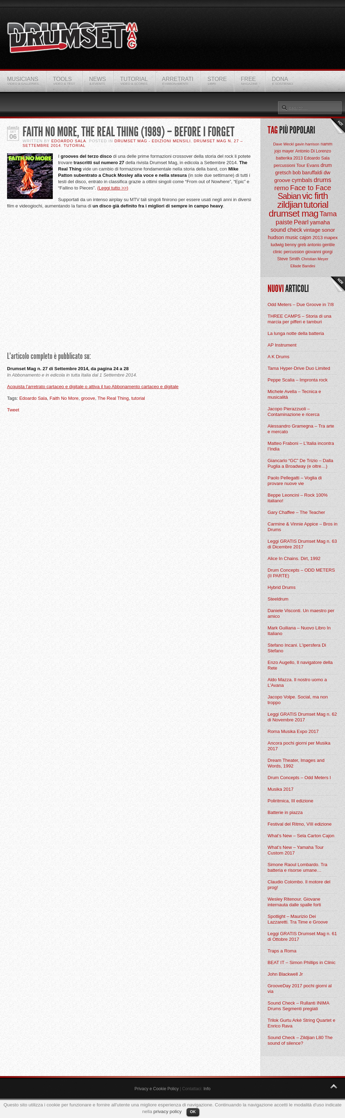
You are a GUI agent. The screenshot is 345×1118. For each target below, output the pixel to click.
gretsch (283, 172)
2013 (318, 237)
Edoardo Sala (68, 141)
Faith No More (64, 398)
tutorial (138, 398)
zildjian (289, 204)
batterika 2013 (289, 158)
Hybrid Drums (281, 587)
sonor (328, 230)
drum (326, 165)
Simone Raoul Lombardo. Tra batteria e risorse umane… (297, 867)
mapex (331, 237)
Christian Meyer (314, 259)
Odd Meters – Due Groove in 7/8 (301, 304)
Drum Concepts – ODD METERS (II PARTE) (301, 572)
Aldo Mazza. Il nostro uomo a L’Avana (297, 682)
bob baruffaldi (307, 172)
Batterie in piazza (285, 812)
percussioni (284, 165)
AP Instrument (282, 345)
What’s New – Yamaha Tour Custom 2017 (296, 850)
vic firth (315, 196)
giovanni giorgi (318, 251)
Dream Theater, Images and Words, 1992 (296, 763)
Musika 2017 (281, 789)
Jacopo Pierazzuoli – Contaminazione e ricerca (293, 411)
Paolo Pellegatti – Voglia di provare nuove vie (295, 480)
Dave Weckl (283, 144)
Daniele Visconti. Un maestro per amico (301, 613)
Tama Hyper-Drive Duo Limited (299, 368)
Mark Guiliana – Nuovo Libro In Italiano (299, 630)
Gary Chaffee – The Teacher (296, 512)
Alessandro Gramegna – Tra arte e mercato (301, 428)
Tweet (13, 409)
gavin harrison (307, 144)
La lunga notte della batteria (296, 333)
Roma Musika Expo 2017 (293, 731)
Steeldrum (278, 599)
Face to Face (310, 188)
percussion (294, 251)
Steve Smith (288, 258)
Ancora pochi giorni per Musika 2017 (299, 745)
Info (207, 1088)
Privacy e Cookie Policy (156, 1088)
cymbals (302, 180)
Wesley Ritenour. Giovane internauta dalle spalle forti (294, 901)
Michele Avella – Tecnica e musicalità (294, 394)
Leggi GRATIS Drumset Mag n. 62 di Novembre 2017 (302, 717)
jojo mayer (284, 151)
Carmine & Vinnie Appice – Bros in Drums (302, 526)
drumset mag (293, 213)
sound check (286, 230)
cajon (305, 237)
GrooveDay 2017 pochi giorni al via (300, 988)
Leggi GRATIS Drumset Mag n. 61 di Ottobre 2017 (302, 936)
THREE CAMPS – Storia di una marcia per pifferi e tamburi (299, 318)
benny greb (295, 244)
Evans (313, 165)
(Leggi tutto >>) (112, 188)
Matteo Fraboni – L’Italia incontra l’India (301, 446)
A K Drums (278, 356)
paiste (284, 222)
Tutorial (75, 145)
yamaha (320, 222)
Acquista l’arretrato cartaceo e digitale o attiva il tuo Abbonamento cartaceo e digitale (92, 386)
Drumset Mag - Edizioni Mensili (152, 141)
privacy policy (167, 1111)
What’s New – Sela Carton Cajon (301, 835)
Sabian (289, 196)
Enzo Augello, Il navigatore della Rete (300, 665)
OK (193, 1112)
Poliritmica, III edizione (290, 800)
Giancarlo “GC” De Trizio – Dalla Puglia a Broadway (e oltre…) (300, 463)
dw (327, 172)
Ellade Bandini (302, 266)
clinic (277, 251)
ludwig (277, 244)
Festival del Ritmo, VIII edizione (300, 824)
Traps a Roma (282, 951)
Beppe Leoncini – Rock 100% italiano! (298, 497)
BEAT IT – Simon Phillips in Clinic (301, 962)
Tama (328, 214)
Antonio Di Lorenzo (313, 151)
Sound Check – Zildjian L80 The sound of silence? (300, 1040)
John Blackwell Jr (285, 974)
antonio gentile (321, 244)
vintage (311, 230)
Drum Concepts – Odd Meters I (299, 777)
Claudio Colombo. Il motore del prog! (299, 884)
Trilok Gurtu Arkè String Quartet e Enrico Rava (301, 1023)
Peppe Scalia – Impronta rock (298, 380)
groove (88, 398)
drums (322, 180)
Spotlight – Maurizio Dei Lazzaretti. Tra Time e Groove (298, 919)
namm (326, 144)
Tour (300, 165)
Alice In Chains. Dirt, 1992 (294, 558)
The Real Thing (113, 398)
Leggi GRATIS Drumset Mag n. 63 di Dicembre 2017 (302, 544)
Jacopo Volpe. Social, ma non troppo (298, 699)
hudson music (283, 237)
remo (281, 188)
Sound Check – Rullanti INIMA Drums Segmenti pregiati (298, 1005)
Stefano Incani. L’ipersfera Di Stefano (297, 647)
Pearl (301, 222)
